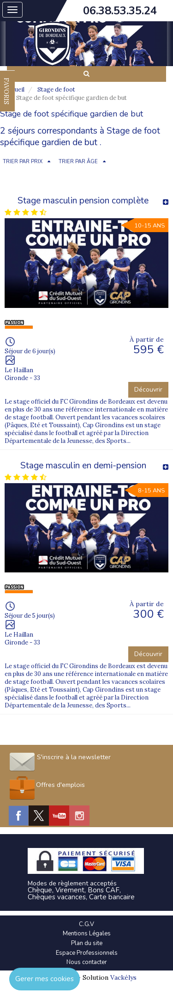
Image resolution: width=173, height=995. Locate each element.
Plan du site (86, 943)
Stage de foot (56, 89)
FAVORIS (6, 91)
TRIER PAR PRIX (22, 161)
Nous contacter (86, 962)
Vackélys (123, 977)
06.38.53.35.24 (120, 10)
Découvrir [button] (148, 389)
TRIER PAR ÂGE (78, 161)
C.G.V (86, 924)
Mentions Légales (87, 933)
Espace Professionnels (87, 953)
